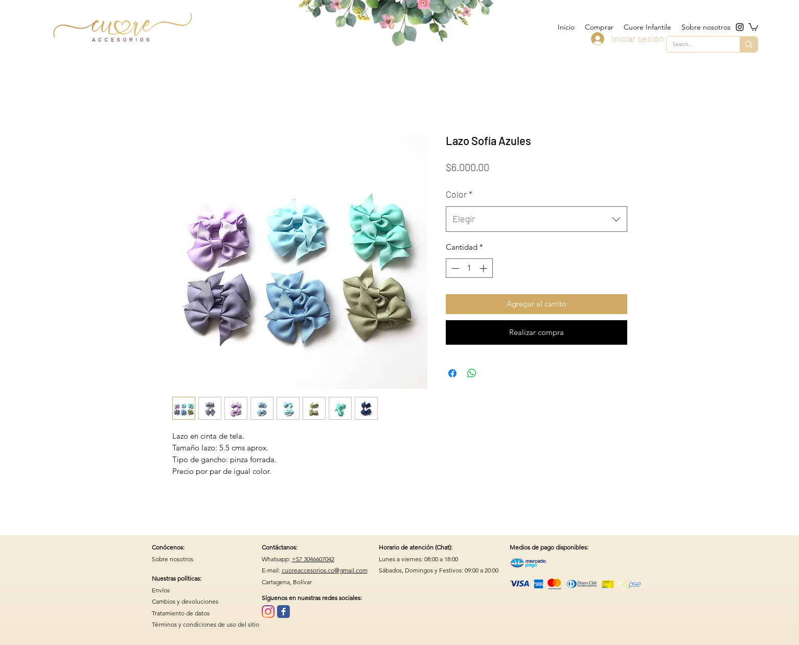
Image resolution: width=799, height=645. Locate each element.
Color (459, 194)
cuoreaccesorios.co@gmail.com (325, 570)
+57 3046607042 (313, 559)
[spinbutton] (469, 268)
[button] (753, 26)
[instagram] (740, 27)
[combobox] (536, 219)
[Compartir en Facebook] (452, 373)
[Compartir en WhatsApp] (472, 373)
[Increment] (484, 268)
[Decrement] (454, 268)
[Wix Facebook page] (283, 611)
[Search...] (695, 44)
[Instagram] (268, 611)
